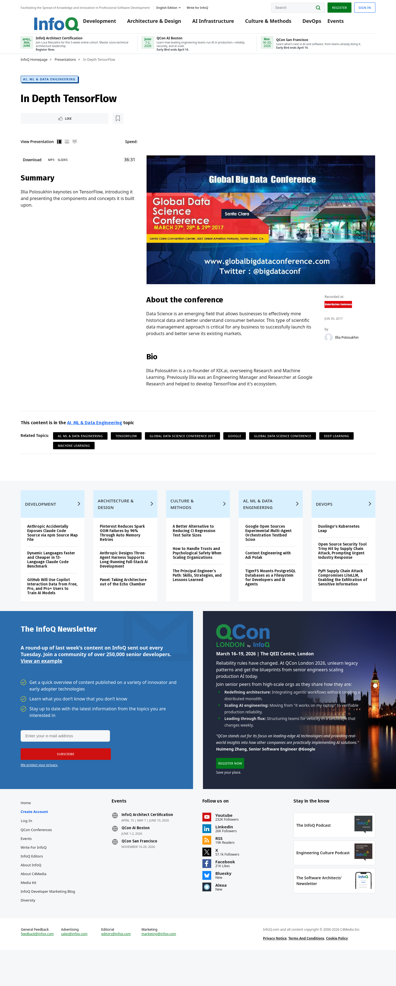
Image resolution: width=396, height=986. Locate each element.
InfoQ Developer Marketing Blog (48, 915)
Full (75, 149)
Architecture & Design (146, 22)
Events (327, 22)
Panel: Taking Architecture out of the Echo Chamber (123, 597)
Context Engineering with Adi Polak (268, 570)
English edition (166, 6)
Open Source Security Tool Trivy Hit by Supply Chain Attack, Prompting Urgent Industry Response (342, 566)
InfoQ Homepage (34, 65)
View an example (41, 680)
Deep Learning (336, 444)
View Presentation (37, 148)
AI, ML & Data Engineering (49, 85)
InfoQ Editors (32, 880)
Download (32, 166)
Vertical (59, 149)
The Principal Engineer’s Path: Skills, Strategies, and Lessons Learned (197, 591)
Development (91, 22)
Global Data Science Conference (282, 444)
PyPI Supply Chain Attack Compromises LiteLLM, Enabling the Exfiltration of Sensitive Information (342, 593)
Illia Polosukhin (347, 345)
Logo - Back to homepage (43, 20)
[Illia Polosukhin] (329, 345)
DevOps (303, 22)
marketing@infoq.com (158, 966)
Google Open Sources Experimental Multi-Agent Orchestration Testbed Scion (268, 548)
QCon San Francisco (139, 865)
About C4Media (33, 897)
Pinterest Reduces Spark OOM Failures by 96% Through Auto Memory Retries (122, 548)
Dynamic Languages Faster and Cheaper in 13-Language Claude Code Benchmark (51, 575)
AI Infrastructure (205, 22)
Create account (34, 835)
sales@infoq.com (74, 966)
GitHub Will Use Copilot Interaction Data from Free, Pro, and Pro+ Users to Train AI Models (52, 602)
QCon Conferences (36, 853)
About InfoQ (31, 889)
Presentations (65, 65)
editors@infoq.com (116, 966)
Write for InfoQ (33, 871)
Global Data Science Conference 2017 (182, 444)
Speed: (131, 148)
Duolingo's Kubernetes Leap (338, 544)
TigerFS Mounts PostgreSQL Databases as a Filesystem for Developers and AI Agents (270, 593)
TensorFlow (126, 444)
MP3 (51, 167)
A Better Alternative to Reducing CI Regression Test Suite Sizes (194, 546)
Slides (63, 167)
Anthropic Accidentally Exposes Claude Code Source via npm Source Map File (52, 548)
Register (339, 6)
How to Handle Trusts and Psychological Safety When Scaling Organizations (197, 568)
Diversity (28, 924)
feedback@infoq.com (37, 966)
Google (234, 444)
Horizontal (67, 149)
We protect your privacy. (39, 785)
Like (35, 125)
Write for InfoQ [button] (197, 6)
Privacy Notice (275, 970)
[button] (64, 774)
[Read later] (53, 125)
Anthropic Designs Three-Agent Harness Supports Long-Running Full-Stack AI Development (124, 575)
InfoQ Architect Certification (147, 839)
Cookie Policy (337, 970)
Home (26, 827)
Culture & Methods (260, 22)
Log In (26, 844)
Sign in (365, 6)
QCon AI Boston (136, 852)
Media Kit (28, 906)
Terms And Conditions (306, 970)
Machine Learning (74, 453)
